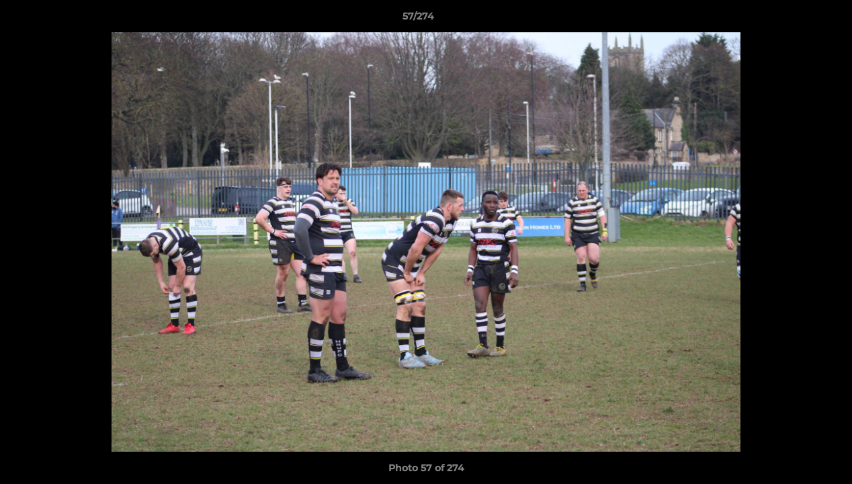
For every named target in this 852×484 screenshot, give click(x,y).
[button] (795, 19)
